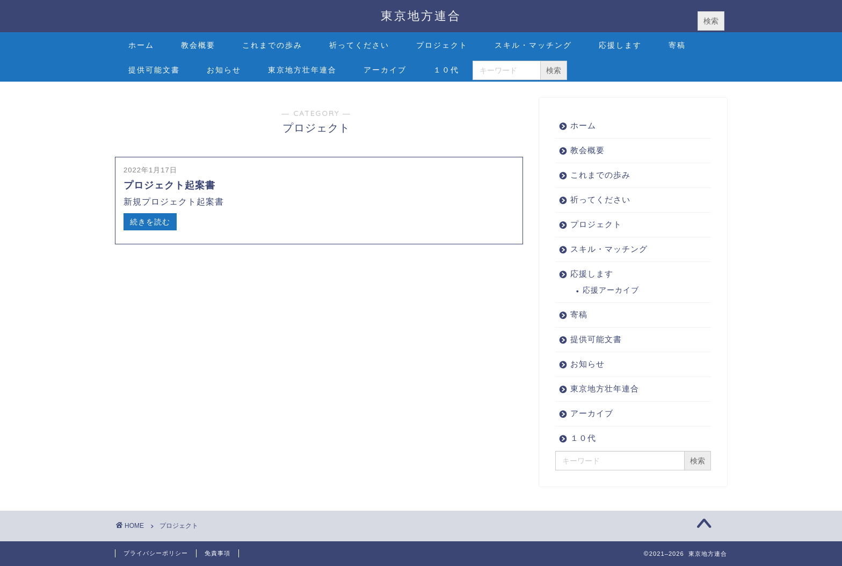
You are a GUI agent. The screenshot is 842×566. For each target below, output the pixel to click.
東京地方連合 (421, 15)
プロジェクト (442, 45)
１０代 (446, 70)
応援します (620, 45)
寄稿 (677, 45)
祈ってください (359, 45)
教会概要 (198, 45)
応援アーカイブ (611, 290)
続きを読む (150, 221)
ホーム (141, 45)
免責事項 (217, 553)
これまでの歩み (272, 45)
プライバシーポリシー (156, 553)
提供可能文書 (154, 70)
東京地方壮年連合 (302, 70)
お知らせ (224, 70)
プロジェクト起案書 (169, 185)
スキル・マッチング (533, 45)
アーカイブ (385, 70)
